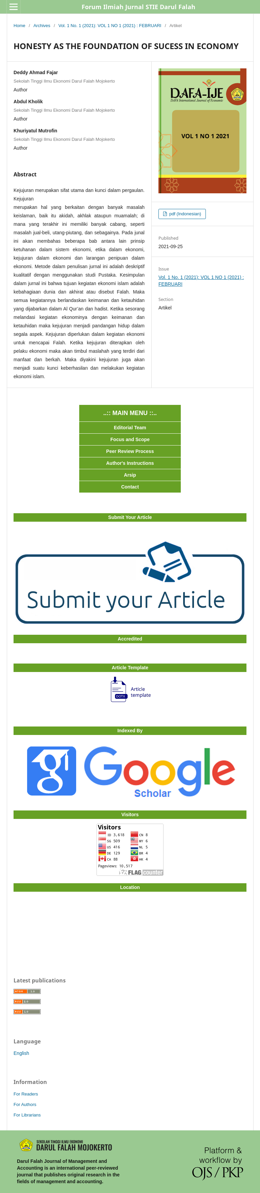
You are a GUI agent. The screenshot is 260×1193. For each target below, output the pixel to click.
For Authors (25, 1104)
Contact (130, 487)
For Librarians (27, 1115)
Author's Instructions (130, 463)
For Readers (26, 1094)
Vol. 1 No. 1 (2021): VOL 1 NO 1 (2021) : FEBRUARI (109, 25)
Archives (42, 25)
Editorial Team (130, 427)
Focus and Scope (130, 439)
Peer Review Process (130, 451)
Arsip (130, 475)
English (21, 1053)
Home (19, 25)
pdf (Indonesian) (184, 213)
